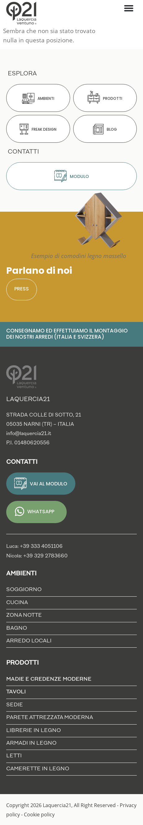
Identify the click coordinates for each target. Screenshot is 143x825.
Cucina (17, 602)
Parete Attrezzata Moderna (49, 717)
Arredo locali (28, 641)
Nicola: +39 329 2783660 (37, 556)
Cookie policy (39, 814)
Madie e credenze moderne (50, 679)
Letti (14, 756)
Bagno (16, 628)
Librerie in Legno (33, 730)
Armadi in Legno (31, 743)
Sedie (14, 705)
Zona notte (24, 615)
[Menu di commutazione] (129, 8)
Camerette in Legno (37, 769)
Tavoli (17, 692)
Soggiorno (24, 589)
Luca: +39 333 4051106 (34, 546)
